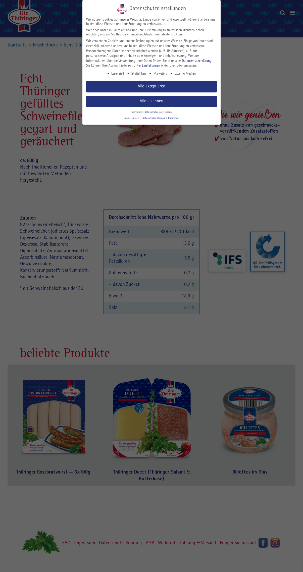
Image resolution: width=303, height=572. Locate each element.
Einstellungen (151, 66)
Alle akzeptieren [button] (151, 86)
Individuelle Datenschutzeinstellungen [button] (151, 112)
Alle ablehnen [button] (151, 101)
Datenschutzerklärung (197, 61)
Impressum (173, 118)
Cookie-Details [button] (132, 118)
